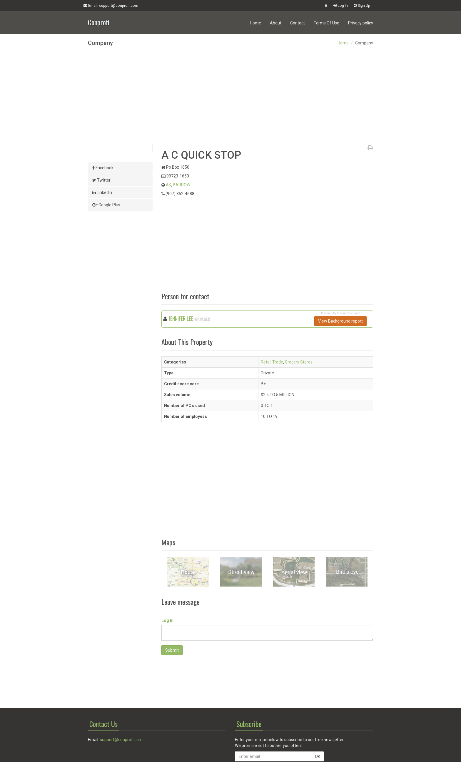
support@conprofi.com (121, 739)
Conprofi (98, 21)
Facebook (102, 167)
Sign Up (362, 5)
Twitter (101, 180)
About (275, 23)
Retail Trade (272, 362)
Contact (297, 23)
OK (317, 756)
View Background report (340, 321)
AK (168, 184)
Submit (172, 650)
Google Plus (106, 204)
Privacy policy (360, 23)
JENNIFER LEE (180, 318)
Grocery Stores (299, 362)
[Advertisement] (230, 98)
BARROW (181, 184)
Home (255, 23)
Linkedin (102, 192)
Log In (340, 5)
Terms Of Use (326, 23)
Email (110, 5)
